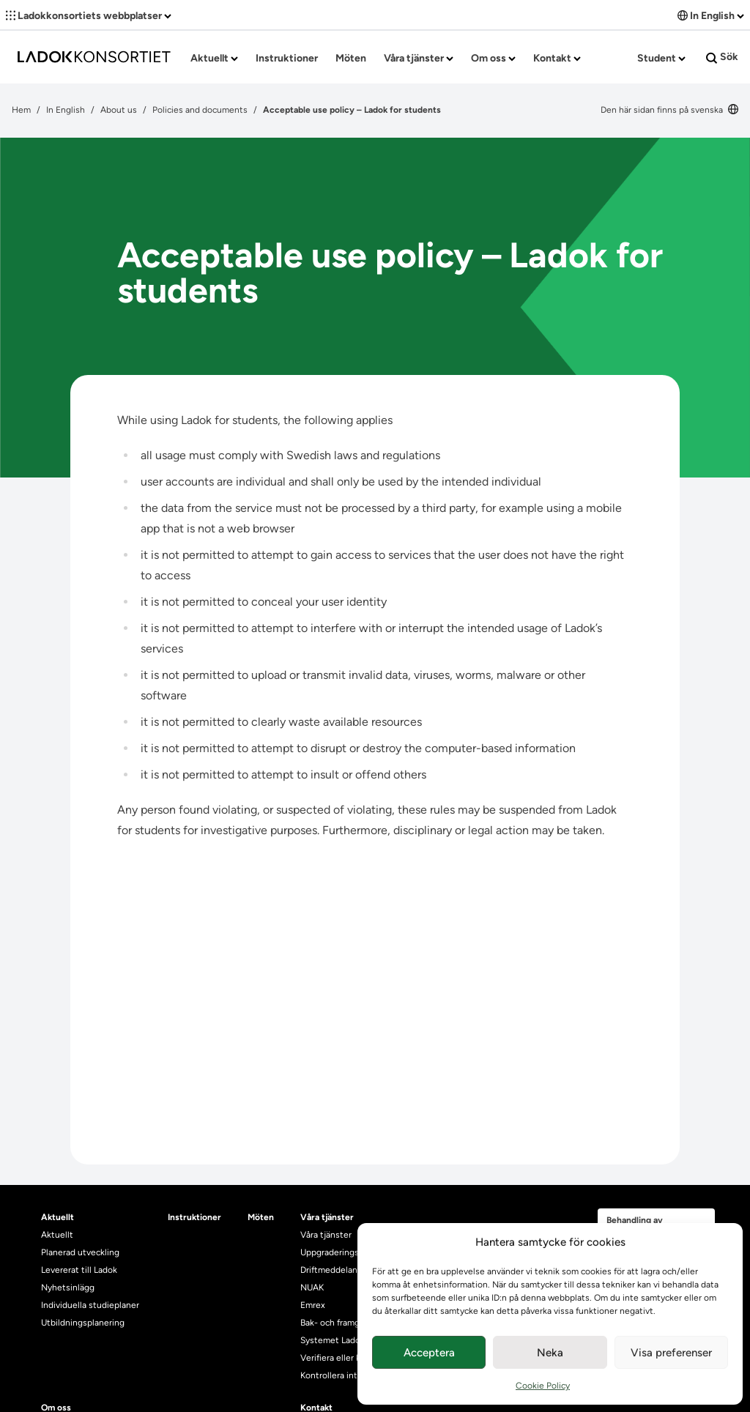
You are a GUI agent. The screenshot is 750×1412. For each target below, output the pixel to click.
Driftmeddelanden (336, 1270)
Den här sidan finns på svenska (669, 110)
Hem (21, 110)
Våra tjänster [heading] (327, 1217)
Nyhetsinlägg (67, 1287)
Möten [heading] (261, 1217)
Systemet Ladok (332, 1340)
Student (661, 58)
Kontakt (557, 58)
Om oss (493, 58)
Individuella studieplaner (91, 1305)
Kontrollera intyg (333, 1375)
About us (118, 110)
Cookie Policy (543, 1386)
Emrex (312, 1305)
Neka (550, 1352)
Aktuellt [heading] (57, 1217)
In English (710, 16)
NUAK (312, 1287)
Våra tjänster (418, 58)
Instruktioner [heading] (194, 1217)
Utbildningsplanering (83, 1323)
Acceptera (429, 1352)
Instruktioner (287, 58)
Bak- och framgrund (339, 1323)
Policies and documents (200, 110)
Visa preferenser (671, 1352)
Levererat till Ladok (79, 1270)
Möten (350, 58)
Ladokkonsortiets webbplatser (88, 16)
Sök (722, 57)
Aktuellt (214, 58)
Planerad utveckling (80, 1252)
